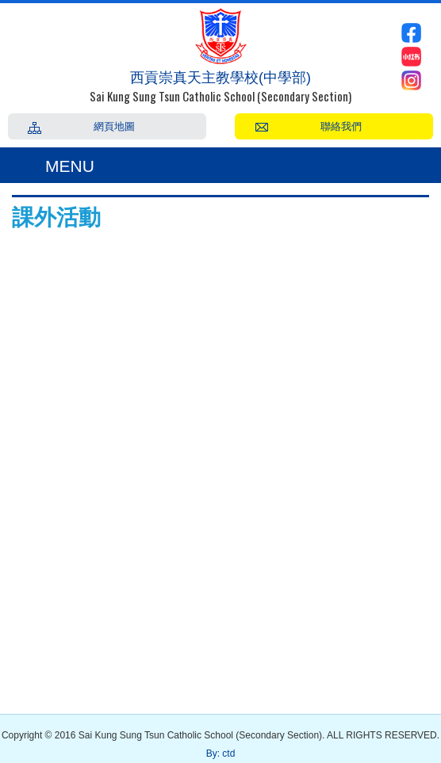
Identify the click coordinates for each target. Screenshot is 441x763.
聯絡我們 (341, 125)
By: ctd (221, 753)
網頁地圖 (114, 125)
